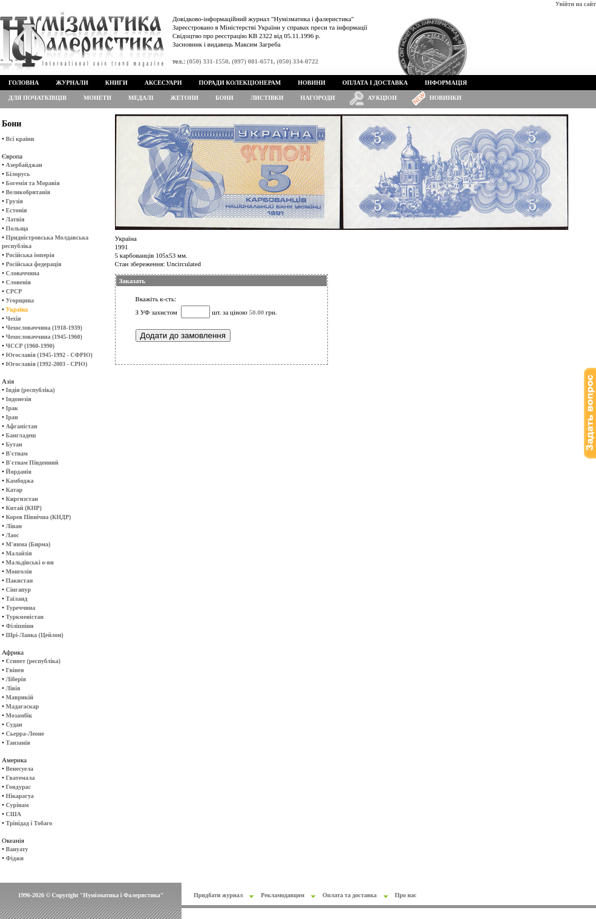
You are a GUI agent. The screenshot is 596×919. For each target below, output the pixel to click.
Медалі (141, 97)
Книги (116, 82)
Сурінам (17, 805)
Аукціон (382, 97)
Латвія (15, 219)
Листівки (267, 97)
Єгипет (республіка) (33, 661)
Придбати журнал (218, 895)
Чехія (13, 318)
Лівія (13, 688)
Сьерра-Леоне (25, 733)
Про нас (406, 895)
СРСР (14, 291)
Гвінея (15, 670)
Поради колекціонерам (239, 82)
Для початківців (37, 97)
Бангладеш (21, 435)
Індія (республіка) (30, 390)
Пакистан (19, 580)
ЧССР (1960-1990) (30, 345)
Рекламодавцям (282, 895)
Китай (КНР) (24, 508)
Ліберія (16, 679)
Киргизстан (22, 498)
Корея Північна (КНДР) (38, 517)
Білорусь (18, 174)
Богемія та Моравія (33, 183)
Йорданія (18, 471)
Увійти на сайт (575, 4)
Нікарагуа (20, 796)
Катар (14, 489)
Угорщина (20, 300)
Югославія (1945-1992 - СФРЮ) (49, 355)
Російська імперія (30, 255)
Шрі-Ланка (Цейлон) (35, 635)
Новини (312, 82)
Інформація (446, 82)
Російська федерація (34, 264)
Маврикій (19, 697)
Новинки (446, 97)
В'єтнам (17, 453)
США (13, 814)
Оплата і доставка (375, 82)
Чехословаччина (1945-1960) (44, 336)
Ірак (12, 408)
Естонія (16, 210)
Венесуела (19, 768)
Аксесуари (163, 82)
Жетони (184, 97)
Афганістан (22, 426)
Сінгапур (18, 589)
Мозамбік (19, 715)
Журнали (72, 82)
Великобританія (28, 192)
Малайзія (19, 553)
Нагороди (318, 97)
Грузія (14, 201)
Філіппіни (20, 626)
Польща (17, 228)
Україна (17, 309)
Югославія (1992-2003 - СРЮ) (47, 364)
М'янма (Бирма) (28, 544)
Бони (224, 97)
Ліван (14, 526)
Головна (23, 82)
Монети (97, 97)
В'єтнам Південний (32, 462)
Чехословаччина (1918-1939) (44, 327)
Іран (12, 417)
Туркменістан (25, 616)
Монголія (19, 571)
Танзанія (18, 742)
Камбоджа (20, 480)
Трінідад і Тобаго (29, 823)
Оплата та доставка (350, 895)
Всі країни (20, 139)
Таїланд (17, 598)
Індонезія (18, 399)
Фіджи (15, 858)
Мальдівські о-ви (30, 562)
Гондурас (18, 786)
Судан (14, 724)
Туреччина (21, 607)
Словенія (18, 282)
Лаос (12, 535)
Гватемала (20, 777)
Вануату (17, 849)
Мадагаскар (22, 706)
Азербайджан (24, 165)
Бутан (14, 444)
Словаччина (22, 273)
